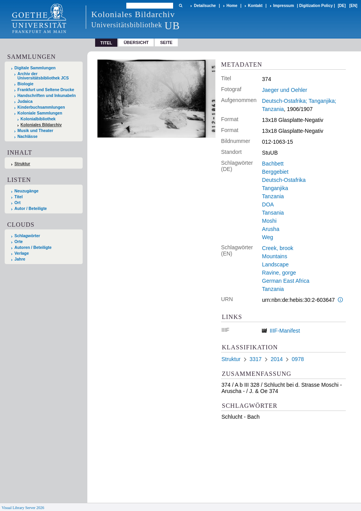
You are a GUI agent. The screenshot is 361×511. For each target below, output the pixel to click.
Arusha (270, 229)
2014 (277, 359)
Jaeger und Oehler (284, 90)
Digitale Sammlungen (35, 68)
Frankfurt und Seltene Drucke (46, 90)
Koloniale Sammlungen (40, 113)
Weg (267, 237)
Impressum (283, 6)
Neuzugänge (26, 191)
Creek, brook (277, 248)
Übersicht (136, 42)
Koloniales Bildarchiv (41, 125)
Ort (17, 203)
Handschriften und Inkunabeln (47, 95)
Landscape (275, 264)
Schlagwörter (27, 236)
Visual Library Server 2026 (23, 508)
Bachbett (272, 163)
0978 (298, 359)
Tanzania (273, 196)
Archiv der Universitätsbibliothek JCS (43, 76)
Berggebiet (275, 172)
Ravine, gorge (279, 273)
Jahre (19, 259)
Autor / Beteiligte (30, 208)
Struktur (22, 164)
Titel (18, 197)
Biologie (26, 84)
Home (232, 6)
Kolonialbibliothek (38, 119)
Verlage (21, 253)
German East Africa (285, 281)
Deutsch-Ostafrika (284, 180)
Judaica (25, 101)
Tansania (273, 213)
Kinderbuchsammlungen (41, 107)
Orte (18, 242)
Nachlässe (27, 136)
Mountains (274, 256)
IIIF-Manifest (285, 331)
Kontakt (255, 6)
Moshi (269, 221)
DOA (268, 204)
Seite (166, 42)
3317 (256, 359)
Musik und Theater (35, 131)
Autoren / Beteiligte (32, 247)
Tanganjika (275, 188)
